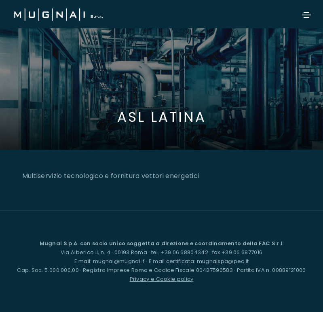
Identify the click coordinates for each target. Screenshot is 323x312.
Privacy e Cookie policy (162, 279)
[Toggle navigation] (306, 15)
